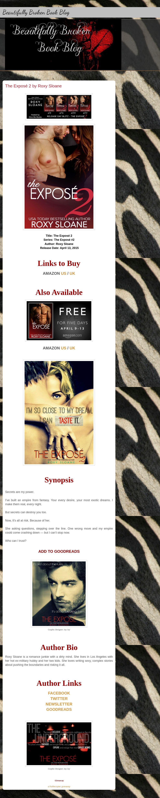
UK (72, 273)
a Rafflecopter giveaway (59, 786)
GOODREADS (59, 709)
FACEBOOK (59, 693)
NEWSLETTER (59, 704)
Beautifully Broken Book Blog (36, 12)
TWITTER (59, 698)
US (63, 273)
